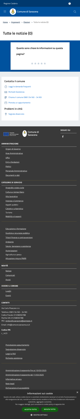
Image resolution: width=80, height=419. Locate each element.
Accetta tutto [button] (31, 409)
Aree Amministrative (14, 153)
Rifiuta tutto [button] (49, 409)
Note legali (10, 383)
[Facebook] (62, 136)
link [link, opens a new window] (63, 404)
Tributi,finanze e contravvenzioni (19, 237)
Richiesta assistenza (14, 358)
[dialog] (40, 404)
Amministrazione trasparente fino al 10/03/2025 (26, 370)
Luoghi (8, 291)
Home (5, 22)
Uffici (8, 157)
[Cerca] (74, 11)
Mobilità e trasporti (13, 216)
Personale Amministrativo (16, 170)
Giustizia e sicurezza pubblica (18, 233)
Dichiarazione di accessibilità (17, 387)
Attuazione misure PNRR (16, 258)
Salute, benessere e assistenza (18, 246)
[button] (40, 415)
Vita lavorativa (12, 196)
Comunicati (10, 275)
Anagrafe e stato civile (15, 187)
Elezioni (27, 22)
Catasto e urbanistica (14, 208)
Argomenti (15, 22)
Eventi (8, 295)
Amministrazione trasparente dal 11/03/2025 (25, 374)
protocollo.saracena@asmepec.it (19, 320)
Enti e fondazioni (12, 162)
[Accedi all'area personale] (69, 3)
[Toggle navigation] (4, 11)
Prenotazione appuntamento (17, 344)
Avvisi (8, 279)
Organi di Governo (13, 148)
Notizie (8, 270)
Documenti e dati (13, 175)
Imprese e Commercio (14, 200)
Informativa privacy (14, 379)
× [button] (77, 392)
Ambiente (10, 241)
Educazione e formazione (16, 228)
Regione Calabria (10, 3)
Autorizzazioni (11, 250)
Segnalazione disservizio (16, 349)
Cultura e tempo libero (15, 192)
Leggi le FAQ (11, 353)
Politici (8, 166)
